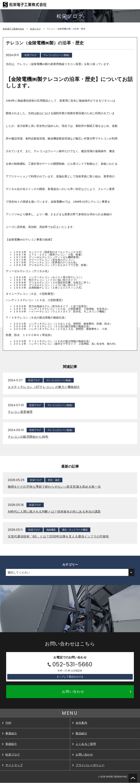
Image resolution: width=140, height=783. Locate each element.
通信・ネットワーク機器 (75, 529)
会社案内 (81, 722)
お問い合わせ (84, 754)
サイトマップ (14, 765)
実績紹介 (11, 743)
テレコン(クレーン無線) (56, 55)
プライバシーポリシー (90, 765)
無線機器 (51, 529)
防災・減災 (54, 480)
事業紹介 (11, 733)
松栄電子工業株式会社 (13, 29)
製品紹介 (81, 733)
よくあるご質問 (86, 743)
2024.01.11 (12, 55)
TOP (8, 722)
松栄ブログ (35, 29)
